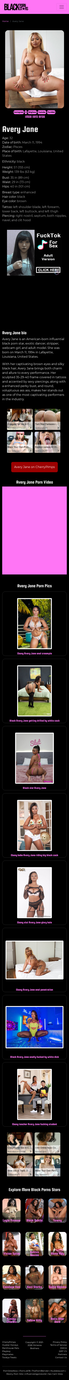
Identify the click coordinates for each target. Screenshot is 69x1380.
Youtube (41, 112)
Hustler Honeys (10, 1345)
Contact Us (61, 1357)
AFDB (42, 117)
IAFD (35, 117)
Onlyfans (32, 112)
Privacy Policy (60, 1342)
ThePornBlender (40, 1371)
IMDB (28, 117)
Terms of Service (58, 1345)
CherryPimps (9, 1342)
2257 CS (63, 1351)
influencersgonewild (35, 1374)
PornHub (51, 112)
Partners (62, 1354)
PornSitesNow (10, 1371)
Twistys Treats (9, 1357)
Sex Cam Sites (55, 1374)
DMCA (63, 1348)
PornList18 (25, 1371)
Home (5, 21)
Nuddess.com (58, 1371)
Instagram (18, 112)
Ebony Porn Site (14, 1374)
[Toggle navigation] (61, 7)
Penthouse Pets (10, 1348)
